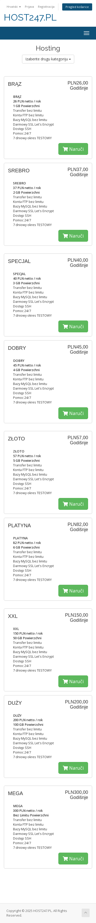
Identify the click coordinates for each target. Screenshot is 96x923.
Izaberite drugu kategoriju (48, 58)
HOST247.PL (30, 17)
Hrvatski (14, 6)
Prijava (29, 6)
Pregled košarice (77, 7)
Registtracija (46, 6)
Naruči (73, 149)
